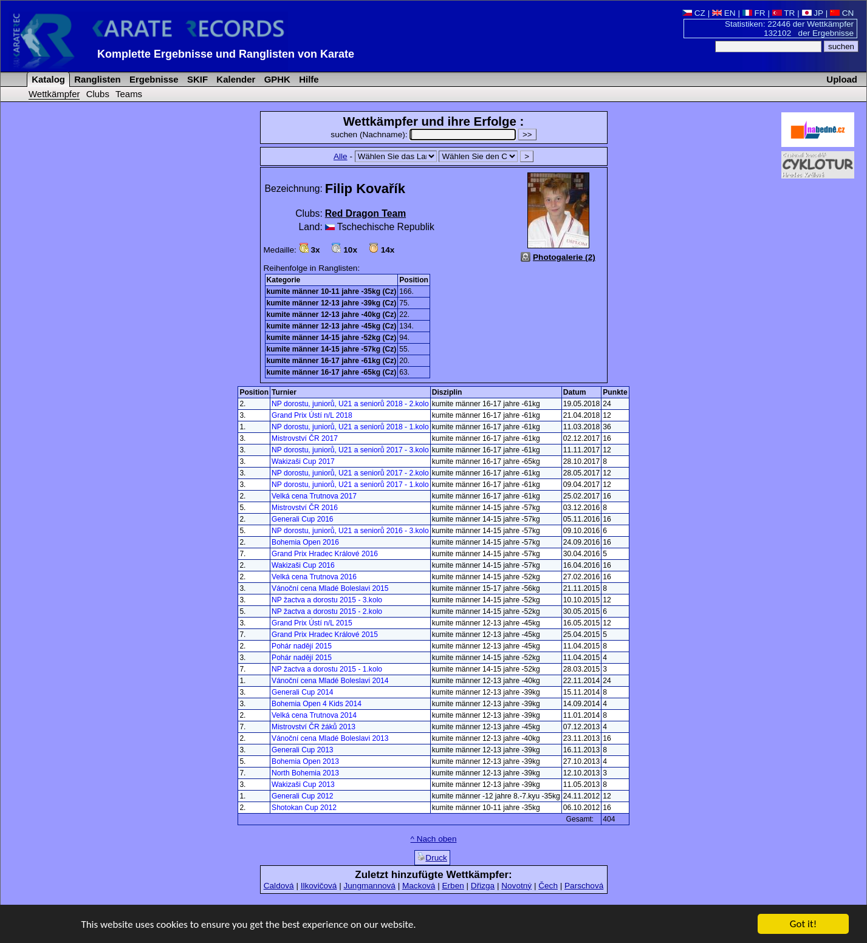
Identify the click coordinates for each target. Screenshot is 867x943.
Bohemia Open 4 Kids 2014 (317, 704)
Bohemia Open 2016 (305, 542)
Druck (432, 857)
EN (724, 13)
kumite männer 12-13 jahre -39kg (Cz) (332, 303)
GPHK (276, 79)
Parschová (583, 885)
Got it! (803, 925)
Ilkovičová (319, 885)
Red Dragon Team (365, 213)
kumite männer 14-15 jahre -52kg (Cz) (332, 337)
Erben (453, 885)
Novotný (516, 885)
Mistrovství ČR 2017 (305, 438)
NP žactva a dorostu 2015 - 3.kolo (327, 600)
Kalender (234, 79)
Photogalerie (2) (564, 257)
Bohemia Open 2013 (305, 761)
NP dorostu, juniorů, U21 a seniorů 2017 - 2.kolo (350, 473)
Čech (548, 885)
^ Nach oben (434, 838)
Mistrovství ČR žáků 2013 (313, 727)
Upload (841, 79)
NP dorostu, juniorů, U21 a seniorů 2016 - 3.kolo (350, 530)
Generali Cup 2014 (303, 692)
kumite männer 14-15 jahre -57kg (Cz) (332, 349)
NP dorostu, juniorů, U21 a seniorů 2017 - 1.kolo (350, 484)
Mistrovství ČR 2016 (305, 507)
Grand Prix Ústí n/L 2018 (312, 415)
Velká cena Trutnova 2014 (314, 715)
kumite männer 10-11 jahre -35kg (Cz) (332, 291)
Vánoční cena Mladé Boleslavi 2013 (330, 738)
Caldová (279, 885)
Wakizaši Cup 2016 (303, 565)
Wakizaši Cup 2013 (303, 784)
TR (783, 13)
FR (754, 13)
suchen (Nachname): (424, 134)
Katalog (47, 79)
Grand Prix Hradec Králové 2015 (325, 634)
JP (812, 13)
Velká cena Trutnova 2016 (314, 577)
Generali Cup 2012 (303, 796)
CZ (693, 13)
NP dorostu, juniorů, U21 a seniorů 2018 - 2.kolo (350, 404)
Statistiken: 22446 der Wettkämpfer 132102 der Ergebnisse (789, 28)
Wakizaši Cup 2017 (303, 461)
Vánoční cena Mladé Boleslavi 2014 (330, 680)
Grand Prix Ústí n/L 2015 (312, 623)
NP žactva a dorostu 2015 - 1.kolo (327, 669)
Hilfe (307, 79)
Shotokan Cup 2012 (304, 807)
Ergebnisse (153, 79)
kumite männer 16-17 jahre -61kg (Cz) (332, 360)
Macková (418, 885)
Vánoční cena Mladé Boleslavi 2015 (330, 588)
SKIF (196, 79)
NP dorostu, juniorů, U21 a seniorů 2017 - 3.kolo (350, 450)
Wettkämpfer (54, 94)
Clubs (97, 94)
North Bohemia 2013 (305, 773)
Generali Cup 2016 (303, 519)
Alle (341, 156)
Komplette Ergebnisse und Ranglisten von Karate (225, 54)
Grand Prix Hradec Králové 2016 (325, 554)
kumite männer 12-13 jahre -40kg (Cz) (332, 314)
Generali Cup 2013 (303, 750)
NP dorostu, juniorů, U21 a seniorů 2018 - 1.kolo (350, 427)
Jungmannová (369, 885)
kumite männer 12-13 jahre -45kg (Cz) (332, 326)
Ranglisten (96, 79)
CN (842, 13)
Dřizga (483, 885)
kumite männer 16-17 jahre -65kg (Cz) (332, 372)
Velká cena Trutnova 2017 (314, 496)
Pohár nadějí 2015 (302, 646)
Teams (128, 94)
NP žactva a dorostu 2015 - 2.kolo (327, 611)
